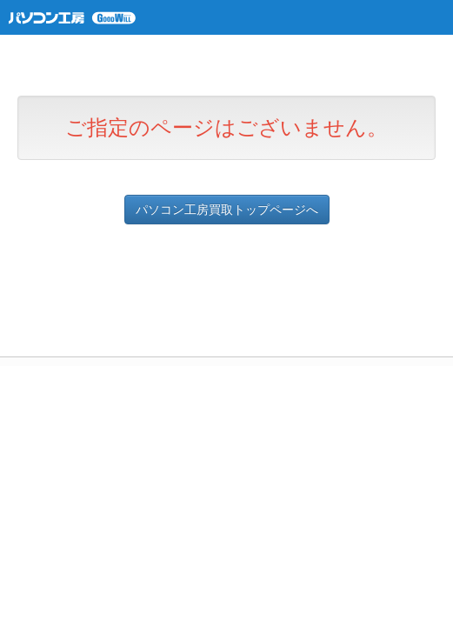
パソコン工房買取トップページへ (227, 209)
